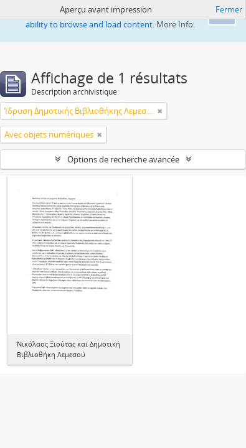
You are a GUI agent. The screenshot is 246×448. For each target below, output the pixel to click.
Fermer (228, 9)
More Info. (175, 24)
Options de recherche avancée (123, 159)
